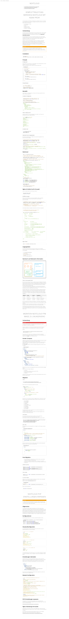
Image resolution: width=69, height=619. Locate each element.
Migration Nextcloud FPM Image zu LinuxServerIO (30, 7)
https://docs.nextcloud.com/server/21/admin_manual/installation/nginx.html (32, 613)
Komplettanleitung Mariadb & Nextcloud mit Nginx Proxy (31, 6)
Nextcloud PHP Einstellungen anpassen (29, 8)
